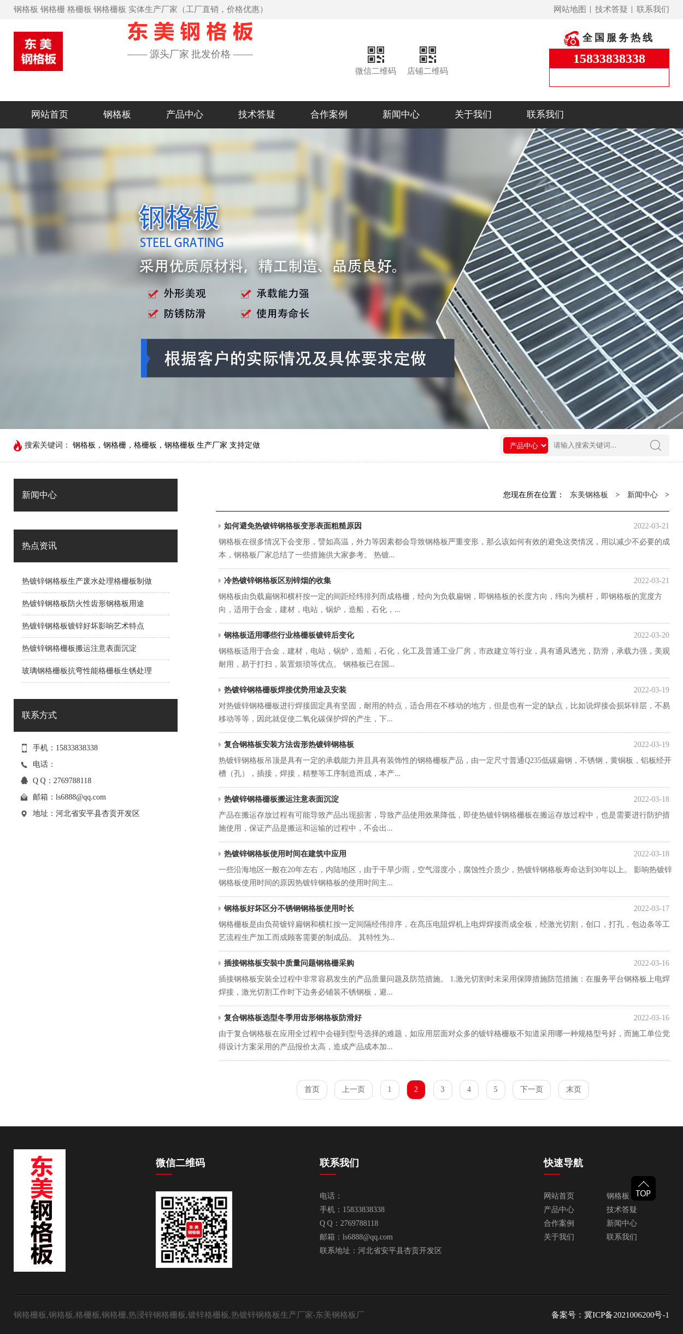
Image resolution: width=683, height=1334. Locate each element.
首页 (312, 1089)
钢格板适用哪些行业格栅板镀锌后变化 (446, 635)
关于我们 (473, 114)
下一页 (531, 1089)
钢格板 (117, 114)
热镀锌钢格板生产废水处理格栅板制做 (87, 581)
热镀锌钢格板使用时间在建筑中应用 (446, 854)
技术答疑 (611, 9)
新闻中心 (401, 114)
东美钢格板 (589, 495)
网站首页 (49, 114)
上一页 (353, 1089)
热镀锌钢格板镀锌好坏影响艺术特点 (83, 626)
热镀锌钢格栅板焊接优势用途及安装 (446, 690)
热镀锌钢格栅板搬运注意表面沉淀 (79, 648)
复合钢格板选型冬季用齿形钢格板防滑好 (446, 1018)
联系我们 (653, 9)
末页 (573, 1089)
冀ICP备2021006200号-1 (626, 1315)
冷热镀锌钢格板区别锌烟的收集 (446, 581)
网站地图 (570, 9)
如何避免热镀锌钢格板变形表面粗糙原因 (446, 526)
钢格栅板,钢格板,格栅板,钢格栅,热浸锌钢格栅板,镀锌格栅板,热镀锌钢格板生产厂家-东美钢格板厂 (189, 1315)
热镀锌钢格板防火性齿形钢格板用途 (83, 604)
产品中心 (184, 114)
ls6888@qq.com (81, 797)
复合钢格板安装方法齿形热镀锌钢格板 (446, 745)
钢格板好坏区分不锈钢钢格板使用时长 (446, 909)
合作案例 (329, 114)
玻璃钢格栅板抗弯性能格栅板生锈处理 (87, 671)
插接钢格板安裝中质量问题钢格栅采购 (446, 963)
